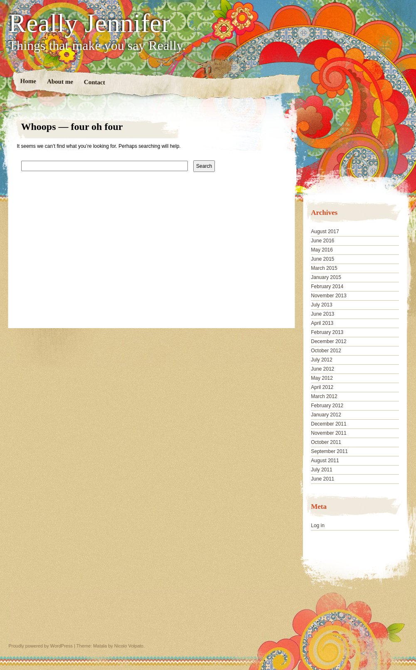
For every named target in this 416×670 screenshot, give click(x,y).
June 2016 (322, 241)
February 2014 (327, 286)
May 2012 (322, 378)
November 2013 (328, 296)
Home (28, 81)
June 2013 (322, 314)
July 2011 (321, 470)
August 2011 (325, 460)
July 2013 (321, 305)
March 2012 (324, 396)
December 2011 (328, 424)
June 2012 (322, 369)
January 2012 (326, 415)
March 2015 (324, 268)
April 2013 (322, 323)
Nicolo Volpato (128, 645)
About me (60, 81)
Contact (94, 82)
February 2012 (327, 405)
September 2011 (329, 451)
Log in (318, 525)
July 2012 (321, 360)
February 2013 (327, 332)
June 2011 (322, 479)
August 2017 (325, 231)
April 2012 (322, 387)
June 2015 (322, 259)
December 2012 (328, 341)
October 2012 (326, 351)
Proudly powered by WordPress (41, 645)
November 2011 (328, 433)
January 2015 (326, 277)
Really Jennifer (89, 23)
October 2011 (326, 442)
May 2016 (322, 250)
